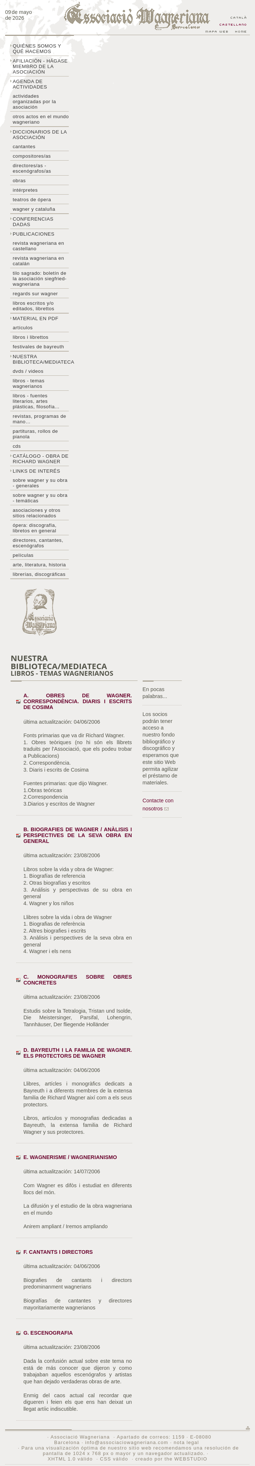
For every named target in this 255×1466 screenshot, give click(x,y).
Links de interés (36, 471)
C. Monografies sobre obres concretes (77, 980)
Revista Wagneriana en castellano (38, 245)
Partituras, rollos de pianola (35, 433)
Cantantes (24, 146)
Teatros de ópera (32, 199)
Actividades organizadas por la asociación (34, 101)
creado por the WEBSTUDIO (171, 1459)
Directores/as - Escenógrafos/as (32, 168)
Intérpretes (25, 190)
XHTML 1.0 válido (70, 1459)
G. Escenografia (48, 1333)
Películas (23, 555)
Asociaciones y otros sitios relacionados (37, 512)
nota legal (186, 1442)
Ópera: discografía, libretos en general (35, 527)
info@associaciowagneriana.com (126, 1442)
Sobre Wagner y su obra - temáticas (40, 497)
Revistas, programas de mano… (39, 418)
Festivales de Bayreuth (38, 346)
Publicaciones (34, 234)
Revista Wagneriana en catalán (38, 260)
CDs (17, 446)
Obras (19, 180)
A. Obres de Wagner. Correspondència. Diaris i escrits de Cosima (77, 701)
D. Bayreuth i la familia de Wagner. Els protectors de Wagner (77, 1053)
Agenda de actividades (30, 84)
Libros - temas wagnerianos (29, 383)
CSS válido (114, 1459)
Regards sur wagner (35, 293)
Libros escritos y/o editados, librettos (34, 305)
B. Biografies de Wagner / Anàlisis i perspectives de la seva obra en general (77, 835)
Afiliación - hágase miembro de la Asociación (40, 66)
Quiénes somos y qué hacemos (37, 48)
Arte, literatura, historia (39, 564)
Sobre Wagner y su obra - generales (40, 482)
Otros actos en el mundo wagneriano (41, 119)
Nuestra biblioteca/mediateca (41, 359)
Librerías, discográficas (39, 574)
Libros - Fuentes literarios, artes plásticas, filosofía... (36, 401)
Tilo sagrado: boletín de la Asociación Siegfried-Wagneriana (40, 278)
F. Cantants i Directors (58, 1252)
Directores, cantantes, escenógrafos (38, 542)
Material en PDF (36, 318)
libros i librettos (31, 337)
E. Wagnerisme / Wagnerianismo (70, 1157)
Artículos (23, 327)
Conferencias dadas (33, 221)
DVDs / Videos (28, 371)
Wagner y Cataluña (34, 209)
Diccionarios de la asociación (40, 134)
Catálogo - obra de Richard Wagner (41, 458)
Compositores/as (32, 156)
